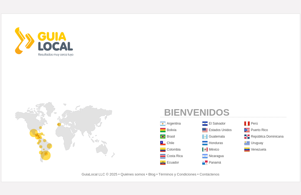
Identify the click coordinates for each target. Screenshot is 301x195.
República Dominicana (267, 136)
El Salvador (217, 123)
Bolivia (171, 130)
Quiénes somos (133, 174)
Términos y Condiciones (177, 174)
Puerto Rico (259, 130)
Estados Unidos (220, 130)
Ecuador (173, 162)
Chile (170, 143)
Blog (151, 174)
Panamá (215, 162)
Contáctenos (209, 174)
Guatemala (217, 136)
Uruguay (257, 143)
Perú (254, 123)
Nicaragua (216, 156)
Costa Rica (175, 156)
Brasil (171, 136)
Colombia (174, 149)
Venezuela (258, 149)
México (214, 149)
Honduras (216, 143)
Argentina (174, 123)
